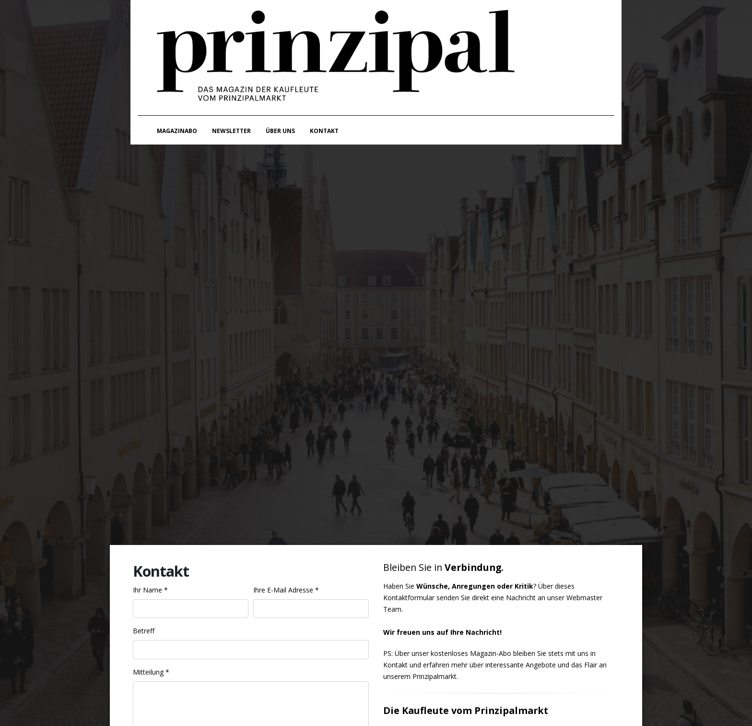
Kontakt (324, 131)
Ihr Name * (150, 589)
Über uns (280, 131)
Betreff (143, 630)
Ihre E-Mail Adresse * (286, 589)
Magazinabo (177, 131)
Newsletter (231, 131)
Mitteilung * (151, 672)
